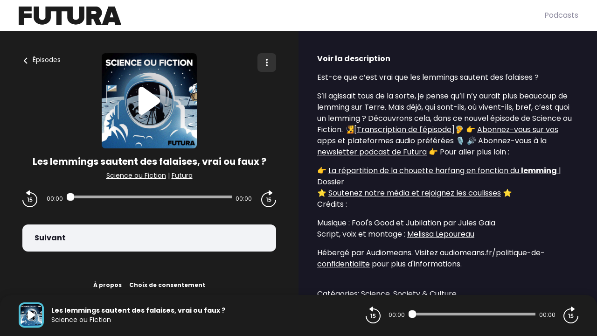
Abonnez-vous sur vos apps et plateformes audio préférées (437, 135)
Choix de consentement (167, 285)
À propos (107, 285)
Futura (182, 175)
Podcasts (561, 15)
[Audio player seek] (149, 197)
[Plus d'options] (266, 62)
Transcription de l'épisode (404, 129)
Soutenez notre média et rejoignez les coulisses (414, 193)
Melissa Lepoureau (440, 234)
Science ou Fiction (136, 175)
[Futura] (281, 16)
